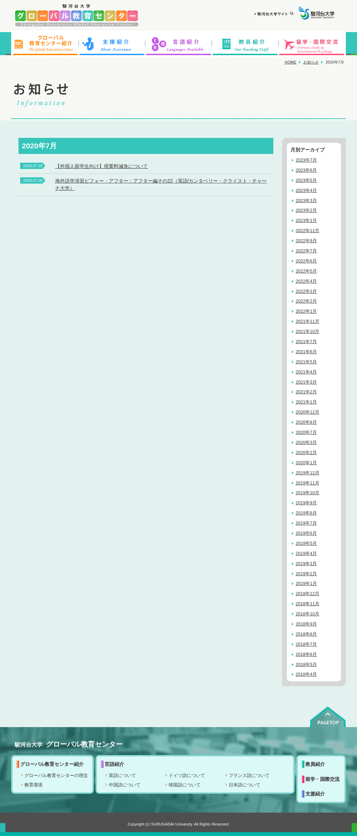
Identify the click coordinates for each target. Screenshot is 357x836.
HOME (290, 62)
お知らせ (311, 62)
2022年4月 (306, 281)
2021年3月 (306, 382)
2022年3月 (306, 291)
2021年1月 (306, 402)
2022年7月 (306, 251)
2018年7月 (306, 644)
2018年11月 (307, 603)
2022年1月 (306, 311)
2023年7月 (306, 160)
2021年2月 (306, 392)
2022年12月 (307, 230)
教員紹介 (245, 44)
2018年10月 (307, 614)
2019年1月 (306, 583)
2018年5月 (306, 664)
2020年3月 (306, 442)
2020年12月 (307, 412)
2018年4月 (306, 674)
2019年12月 (307, 473)
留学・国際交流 (312, 44)
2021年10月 (307, 331)
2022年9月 (306, 240)
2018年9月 (306, 624)
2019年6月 (306, 533)
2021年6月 (306, 351)
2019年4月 (306, 553)
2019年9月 (306, 503)
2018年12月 (307, 593)
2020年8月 (306, 422)
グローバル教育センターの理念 (56, 775)
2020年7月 (306, 432)
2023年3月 (306, 200)
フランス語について (249, 775)
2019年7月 (306, 523)
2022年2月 (306, 301)
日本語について (244, 785)
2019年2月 (306, 573)
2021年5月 (306, 362)
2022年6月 (306, 261)
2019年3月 (306, 563)
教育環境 (33, 785)
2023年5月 (306, 180)
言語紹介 (178, 44)
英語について (122, 775)
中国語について (124, 785)
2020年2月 (306, 452)
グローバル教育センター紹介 (44, 44)
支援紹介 (111, 44)
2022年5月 (306, 271)
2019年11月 (307, 483)
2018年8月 (306, 634)
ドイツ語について (187, 775)
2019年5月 (306, 543)
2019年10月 (307, 492)
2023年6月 (306, 170)
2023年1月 (306, 220)
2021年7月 (306, 341)
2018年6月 (306, 654)
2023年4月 (306, 190)
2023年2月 (306, 210)
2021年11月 (307, 321)
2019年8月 (306, 513)
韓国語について (184, 785)
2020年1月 (306, 462)
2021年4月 (306, 372)
